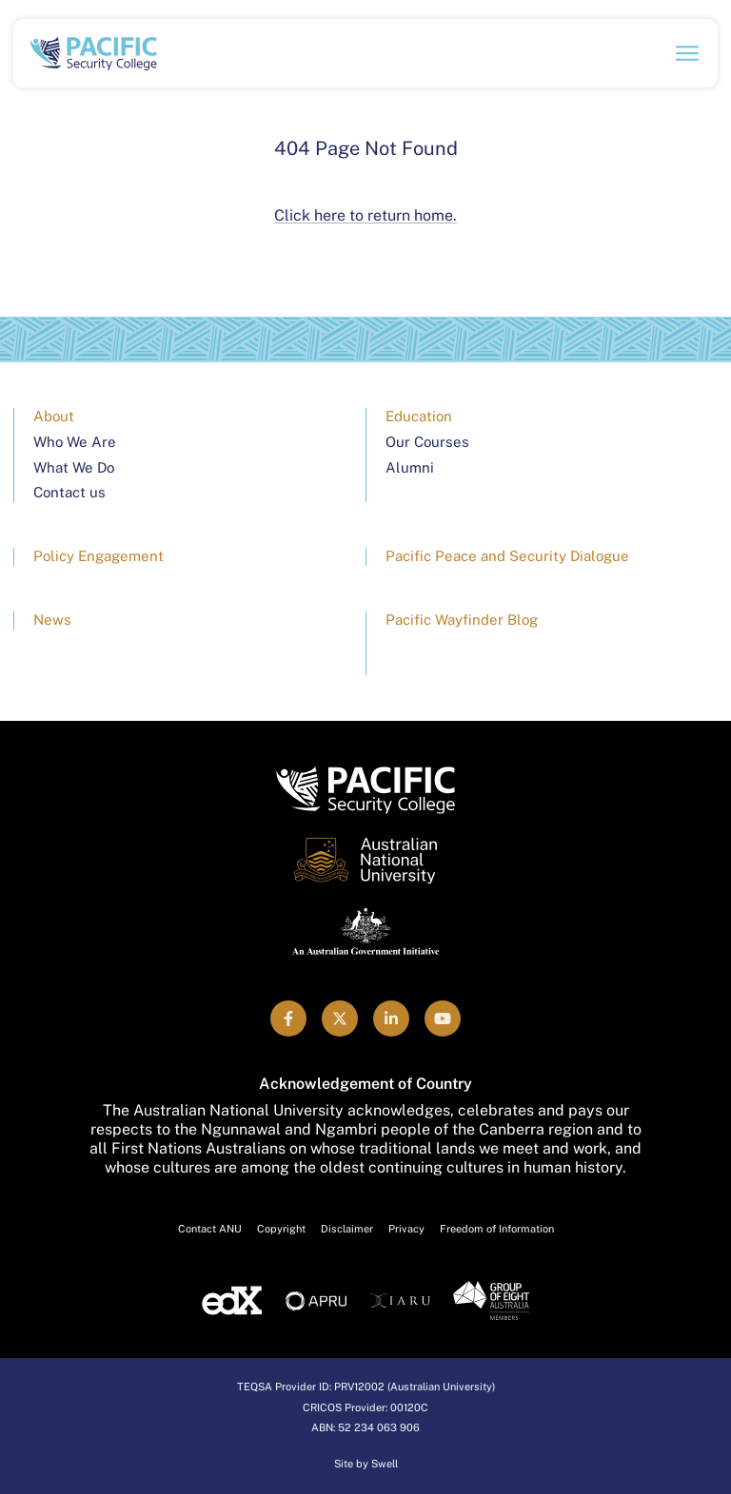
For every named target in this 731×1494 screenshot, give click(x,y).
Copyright (281, 1228)
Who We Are (74, 442)
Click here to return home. (365, 215)
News (52, 619)
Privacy (406, 1228)
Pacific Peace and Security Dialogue (507, 556)
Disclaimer (347, 1228)
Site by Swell (366, 1463)
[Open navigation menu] (687, 53)
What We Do (73, 467)
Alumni (409, 467)
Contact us (69, 492)
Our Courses (427, 442)
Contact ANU (210, 1228)
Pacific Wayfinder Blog (461, 619)
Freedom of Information (497, 1228)
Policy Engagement (98, 556)
